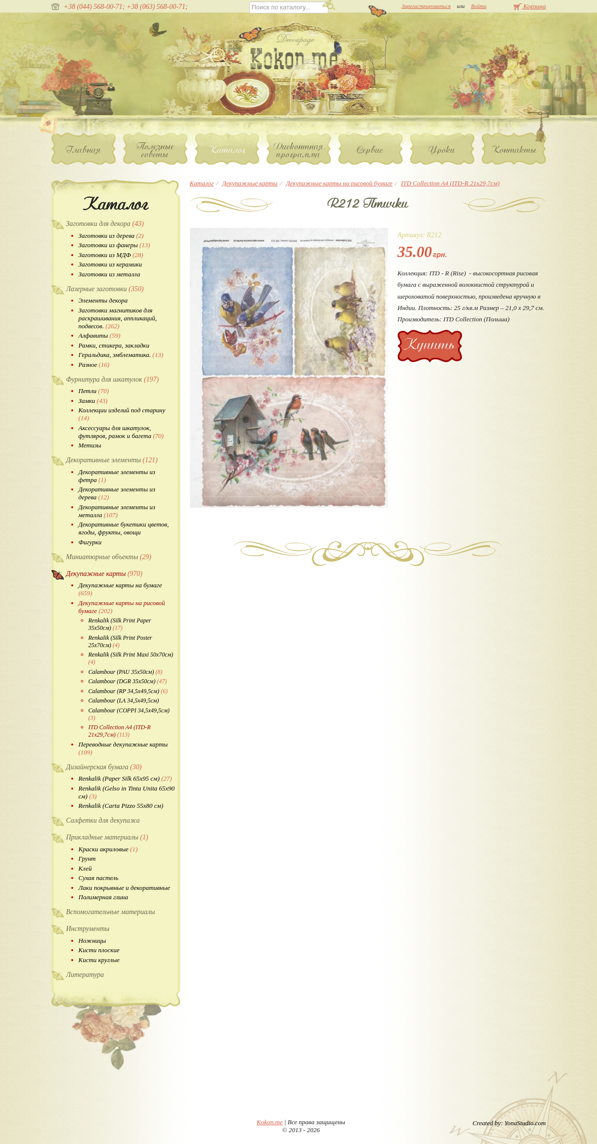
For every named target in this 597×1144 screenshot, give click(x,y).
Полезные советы (155, 150)
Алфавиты (100, 335)
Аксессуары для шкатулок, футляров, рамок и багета (121, 432)
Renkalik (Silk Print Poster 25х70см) (120, 641)
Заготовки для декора (105, 223)
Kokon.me (269, 1122)
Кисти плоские (99, 950)
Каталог (226, 150)
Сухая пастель (99, 877)
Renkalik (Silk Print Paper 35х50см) (120, 624)
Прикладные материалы (107, 837)
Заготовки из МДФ (111, 255)
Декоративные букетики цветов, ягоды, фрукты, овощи (124, 528)
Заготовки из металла (109, 274)
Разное (94, 364)
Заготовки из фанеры (114, 245)
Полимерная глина (104, 897)
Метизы (90, 445)
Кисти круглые (99, 960)
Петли (94, 391)
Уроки (442, 150)
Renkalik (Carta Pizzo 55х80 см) (121, 805)
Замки (93, 400)
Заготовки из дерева (111, 235)
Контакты (514, 150)
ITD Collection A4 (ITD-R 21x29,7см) (120, 731)
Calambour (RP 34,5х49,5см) (128, 691)
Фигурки (90, 542)
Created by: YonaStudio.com (509, 1123)
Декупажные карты (104, 573)
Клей (85, 868)
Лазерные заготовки (105, 289)
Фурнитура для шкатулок (112, 379)
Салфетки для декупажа (103, 820)
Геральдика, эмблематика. (121, 354)
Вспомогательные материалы (110, 912)
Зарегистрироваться (426, 6)
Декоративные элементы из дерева (117, 493)
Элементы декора (103, 300)
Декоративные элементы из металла (117, 511)
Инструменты (88, 928)
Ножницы (92, 940)
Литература (85, 974)
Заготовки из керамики (110, 264)
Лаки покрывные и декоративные (124, 887)
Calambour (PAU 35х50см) (126, 671)
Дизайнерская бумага (104, 767)
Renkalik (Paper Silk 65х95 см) (125, 778)
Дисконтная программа (298, 150)
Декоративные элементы (112, 460)
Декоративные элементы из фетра (117, 476)
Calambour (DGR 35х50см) (128, 681)
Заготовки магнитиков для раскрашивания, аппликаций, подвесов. (118, 318)
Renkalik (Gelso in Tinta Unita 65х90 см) (127, 792)
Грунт (87, 858)
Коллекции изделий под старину (122, 414)
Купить (430, 344)
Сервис (370, 150)
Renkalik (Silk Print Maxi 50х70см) (131, 658)
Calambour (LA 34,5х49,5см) (124, 700)
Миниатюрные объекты (109, 557)
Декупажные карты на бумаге (120, 589)
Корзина (529, 6)
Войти (478, 6)
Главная (83, 150)
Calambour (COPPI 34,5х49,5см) (129, 714)
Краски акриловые (108, 849)
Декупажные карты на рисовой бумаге (122, 607)
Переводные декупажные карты (123, 748)
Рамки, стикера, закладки (114, 345)
